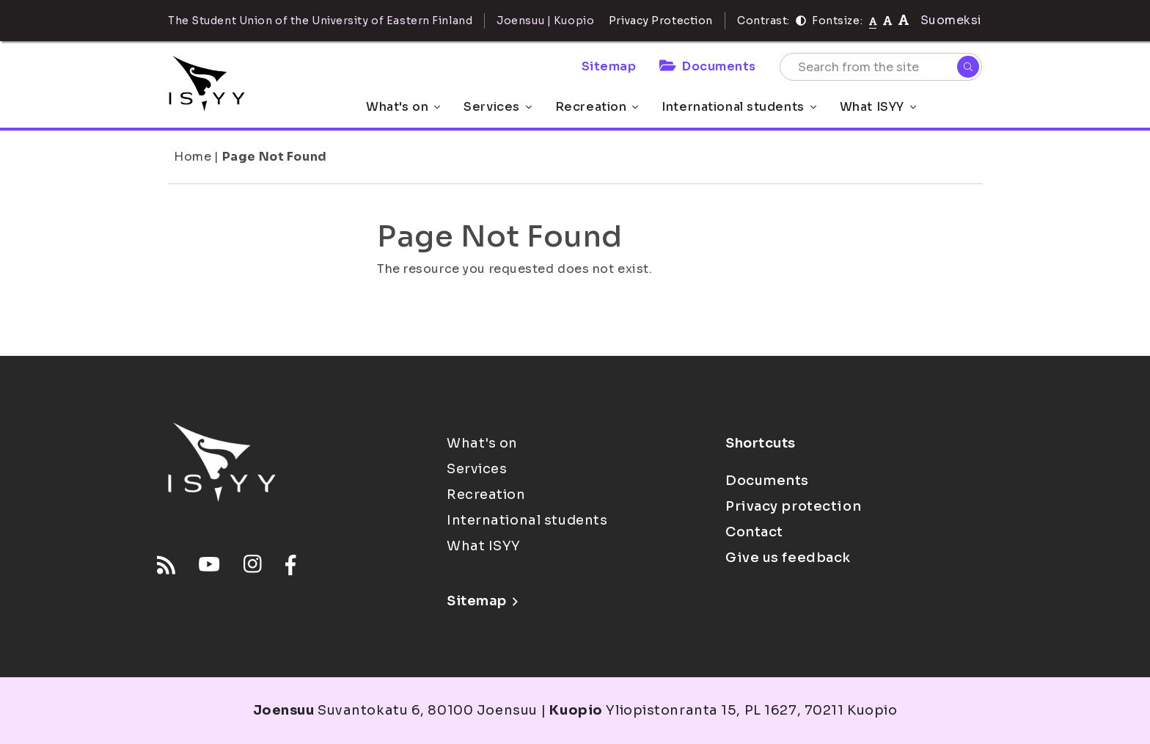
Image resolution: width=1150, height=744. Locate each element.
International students (739, 106)
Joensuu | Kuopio (545, 20)
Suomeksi (951, 20)
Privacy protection (793, 506)
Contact (754, 532)
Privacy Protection (661, 20)
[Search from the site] (881, 67)
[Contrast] (801, 20)
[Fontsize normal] (873, 20)
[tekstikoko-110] (887, 20)
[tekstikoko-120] (903, 20)
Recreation (597, 106)
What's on (403, 106)
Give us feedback (788, 558)
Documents (707, 66)
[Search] (968, 67)
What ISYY (878, 106)
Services (497, 106)
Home (192, 156)
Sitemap (609, 66)
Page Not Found (274, 156)
